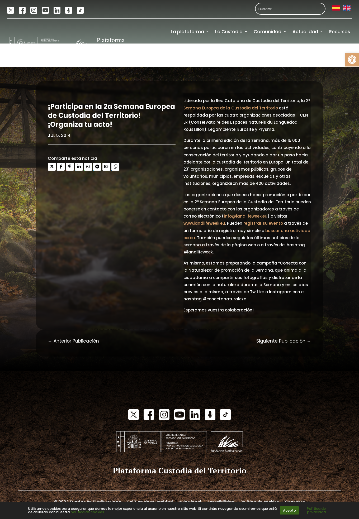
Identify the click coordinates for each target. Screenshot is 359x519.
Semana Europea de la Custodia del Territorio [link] (230, 108)
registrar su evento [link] (263, 223)
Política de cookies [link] (259, 501)
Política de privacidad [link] (150, 501)
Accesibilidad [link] (221, 501)
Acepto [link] (289, 510)
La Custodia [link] (229, 31)
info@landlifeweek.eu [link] (245, 216)
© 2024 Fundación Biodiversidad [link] (87, 501)
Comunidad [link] (267, 31)
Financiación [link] (335, 55)
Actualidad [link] (305, 31)
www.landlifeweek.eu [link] (204, 223)
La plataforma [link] (187, 31)
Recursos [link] (339, 31)
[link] (352, 59)
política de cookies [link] (87, 512)
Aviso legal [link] (190, 501)
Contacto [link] (295, 501)
